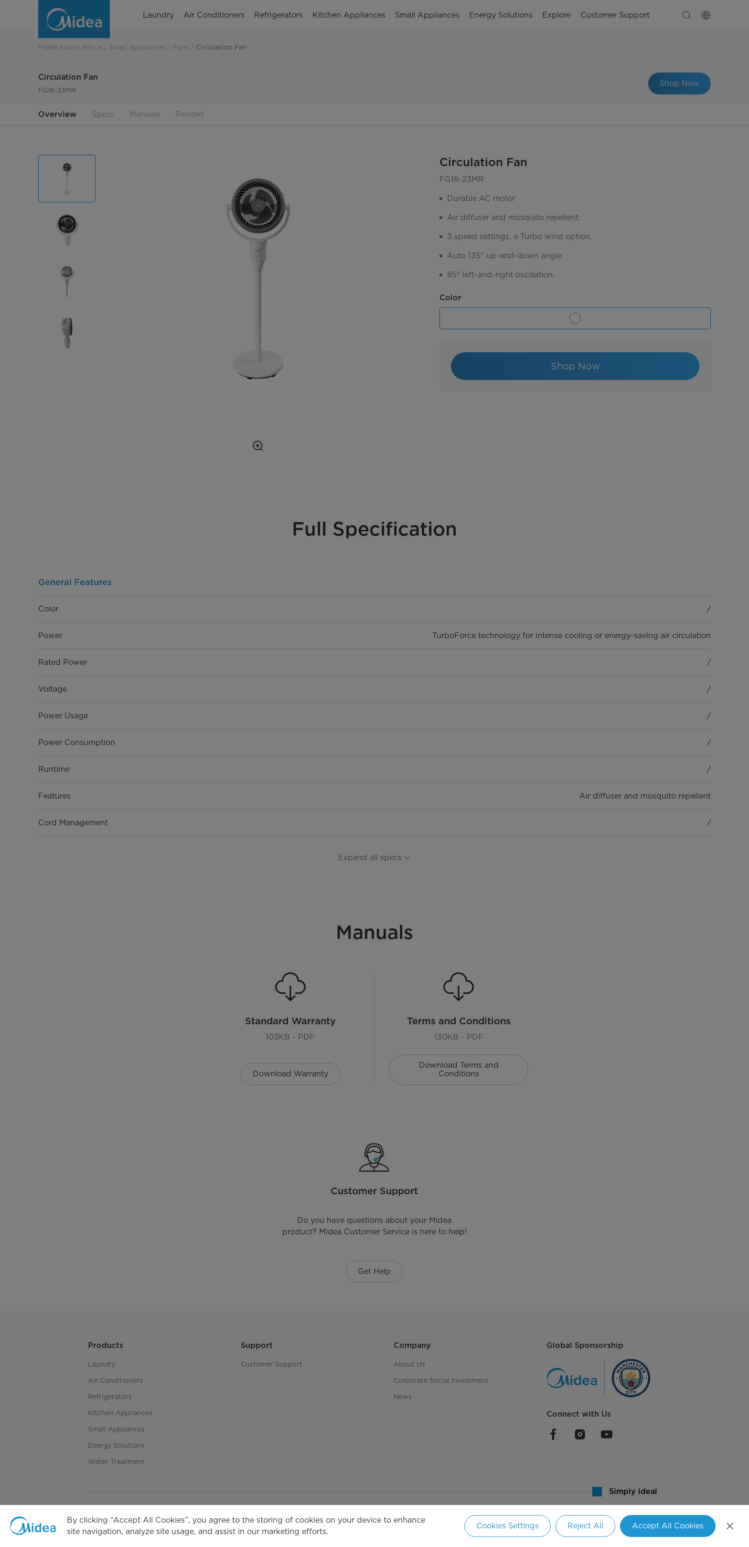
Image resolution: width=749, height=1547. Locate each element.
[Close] (729, 1526)
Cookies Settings (507, 1525)
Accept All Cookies (668, 1525)
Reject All (585, 1525)
